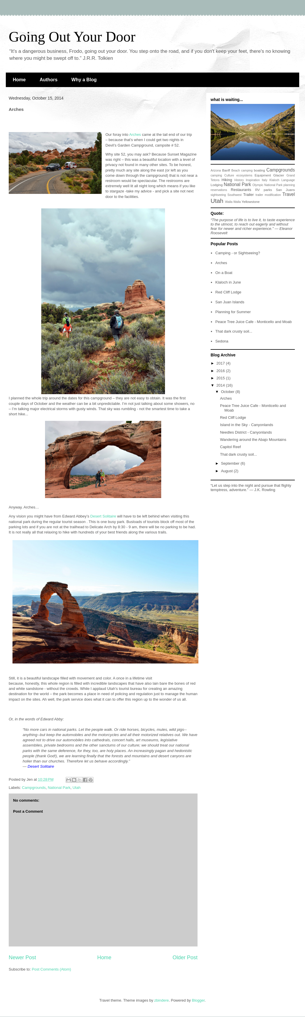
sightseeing (218, 194)
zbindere (161, 1000)
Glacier (278, 175)
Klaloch (274, 180)
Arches (221, 263)
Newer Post (22, 957)
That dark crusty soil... (233, 331)
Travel (288, 194)
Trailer (248, 194)
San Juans (285, 190)
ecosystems (244, 175)
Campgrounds (34, 787)
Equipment (263, 175)
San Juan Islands (229, 302)
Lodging (217, 185)
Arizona (216, 170)
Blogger (198, 1000)
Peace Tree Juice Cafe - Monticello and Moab (253, 322)
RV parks (263, 190)
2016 (221, 371)
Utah (76, 787)
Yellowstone (251, 201)
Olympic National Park (267, 185)
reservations (219, 190)
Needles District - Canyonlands (246, 432)
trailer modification (268, 194)
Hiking (227, 180)
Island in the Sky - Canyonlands (246, 425)
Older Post (185, 957)
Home (19, 79)
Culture (229, 175)
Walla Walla (233, 201)
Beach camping (241, 170)
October (228, 392)
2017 (221, 363)
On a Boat (223, 273)
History (239, 180)
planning (289, 185)
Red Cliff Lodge (228, 292)
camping (216, 175)
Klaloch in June (228, 282)
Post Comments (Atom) (51, 969)
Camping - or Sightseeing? (237, 253)
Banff (226, 170)
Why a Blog (84, 79)
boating (259, 170)
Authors (48, 79)
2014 (221, 385)
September (231, 463)
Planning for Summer (233, 312)
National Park (59, 787)
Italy (264, 180)
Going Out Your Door (72, 36)
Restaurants (241, 189)
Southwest (234, 194)
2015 (221, 378)
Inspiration (253, 180)
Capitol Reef (230, 447)
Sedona (221, 341)
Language (288, 180)
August (227, 471)
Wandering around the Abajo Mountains (253, 439)
